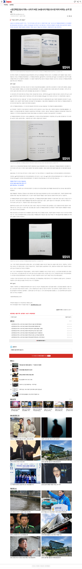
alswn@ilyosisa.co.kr (19, 14)
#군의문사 (23, 313)
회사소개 (42, 566)
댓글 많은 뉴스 (13, 488)
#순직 (27, 313)
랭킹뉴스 (12, 361)
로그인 (34, 566)
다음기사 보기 (68, 317)
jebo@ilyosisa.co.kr (36, 304)
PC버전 (37, 566)
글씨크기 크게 (71, 16)
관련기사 (12, 321)
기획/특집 (6, 4)
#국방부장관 (32, 313)
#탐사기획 (17, 313)
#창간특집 (12, 313)
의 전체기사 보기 (63, 310)
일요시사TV (13, 399)
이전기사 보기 (14, 317)
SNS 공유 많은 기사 (14, 415)
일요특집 (11, 4)
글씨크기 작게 (67, 16)
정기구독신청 (47, 566)
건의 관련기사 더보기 (41, 340)
